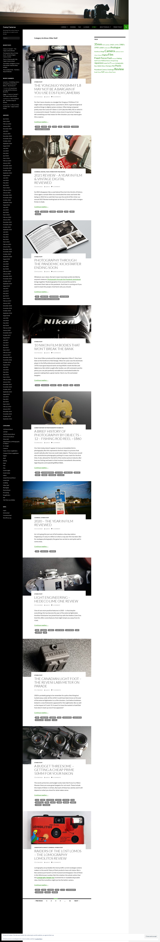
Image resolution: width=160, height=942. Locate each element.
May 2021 (5, 237)
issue (54, 126)
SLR (71, 385)
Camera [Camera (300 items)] (110, 51)
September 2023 (7, 173)
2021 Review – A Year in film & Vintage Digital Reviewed (58, 179)
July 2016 (5, 367)
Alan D (47, 97)
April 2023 (6, 185)
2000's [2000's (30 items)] (102, 48)
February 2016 (7, 379)
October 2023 (7, 170)
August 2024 (6, 146)
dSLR (4, 458)
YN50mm (66, 126)
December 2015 (7, 384)
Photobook (64, 296)
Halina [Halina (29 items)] (103, 60)
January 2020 (6, 274)
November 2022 (7, 197)
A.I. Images (86, 27)
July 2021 (5, 232)
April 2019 (6, 296)
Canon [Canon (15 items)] (122, 51)
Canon (44, 126)
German (43, 630)
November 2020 (7, 251)
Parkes (44, 475)
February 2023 (7, 190)
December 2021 (7, 222)
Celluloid (59, 472)
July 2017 (5, 340)
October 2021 (7, 227)
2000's (37, 889)
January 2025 (6, 133)
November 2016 (7, 360)
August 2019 (6, 286)
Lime (77, 630)
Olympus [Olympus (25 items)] (109, 66)
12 (70, 901)
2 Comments (57, 777)
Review (38, 214)
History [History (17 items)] (108, 60)
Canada (52, 717)
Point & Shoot (6, 490)
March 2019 (6, 298)
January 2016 (6, 382)
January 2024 (6, 163)
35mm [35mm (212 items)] (98, 44)
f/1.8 (73, 800)
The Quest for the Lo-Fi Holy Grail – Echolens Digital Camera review (10, 55)
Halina (5, 475)
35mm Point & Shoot (41, 847)
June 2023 (6, 180)
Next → (77, 901)
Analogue (44, 211)
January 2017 (6, 355)
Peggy (4, 94)
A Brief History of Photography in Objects (48, 428)
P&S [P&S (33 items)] (113, 66)
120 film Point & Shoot (9, 434)
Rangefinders (6, 495)
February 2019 (7, 301)
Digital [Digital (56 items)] (105, 55)
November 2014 (7, 414)
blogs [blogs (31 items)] (102, 51)
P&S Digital (61, 172)
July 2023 (5, 178)
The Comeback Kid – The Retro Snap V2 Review (11, 100)
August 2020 (6, 259)
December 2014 (7, 411)
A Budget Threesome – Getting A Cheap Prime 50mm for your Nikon (54, 770)
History (77, 472)
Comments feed (7, 515)
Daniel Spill (68, 472)
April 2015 (6, 401)
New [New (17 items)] (95, 66)
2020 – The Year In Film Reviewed (53, 523)
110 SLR (5, 432)
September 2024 (7, 143)
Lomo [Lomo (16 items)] (113, 63)
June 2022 (6, 210)
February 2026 (7, 124)
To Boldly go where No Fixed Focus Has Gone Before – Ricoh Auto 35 (11, 83)
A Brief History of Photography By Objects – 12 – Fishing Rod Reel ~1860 (57, 435)
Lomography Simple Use (45, 877)
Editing (5, 460)
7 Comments (57, 690)
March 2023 (6, 188)
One (45, 632)
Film (79, 27)
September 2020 (7, 256)
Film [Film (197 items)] (110, 54)
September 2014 (7, 419)
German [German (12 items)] (114, 58)
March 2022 (6, 215)
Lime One (38, 632)
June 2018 (6, 320)
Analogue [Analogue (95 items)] (115, 47)
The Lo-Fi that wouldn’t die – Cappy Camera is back (11, 106)
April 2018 (6, 325)
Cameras (63, 27)
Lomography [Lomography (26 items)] (119, 63)
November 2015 (7, 387)
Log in (4, 510)
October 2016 (7, 362)
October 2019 (7, 281)
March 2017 (6, 350)
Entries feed (6, 513)
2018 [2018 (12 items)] (106, 47)
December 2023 (7, 165)
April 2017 (6, 347)
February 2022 (7, 217)
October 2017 (7, 335)
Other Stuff (38, 82)
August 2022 (6, 205)
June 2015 (6, 396)
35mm (37, 385)
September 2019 (7, 283)
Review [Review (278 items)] (119, 69)
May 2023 (5, 183)
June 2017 (6, 342)
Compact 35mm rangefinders (11, 453)
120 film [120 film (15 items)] (107, 45)
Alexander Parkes (47, 472)
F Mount (66, 800)
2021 (37, 211)
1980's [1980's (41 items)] (122, 45)
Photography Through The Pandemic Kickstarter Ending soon (57, 264)
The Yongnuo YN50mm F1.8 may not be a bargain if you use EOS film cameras (57, 89)
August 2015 (6, 394)
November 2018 (7, 308)
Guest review (6, 473)
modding (73, 27)
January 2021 (6, 247)
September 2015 (7, 392)
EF (49, 126)
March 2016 (6, 377)
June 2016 (6, 369)
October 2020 (7, 254)
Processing (6, 492)
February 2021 (7, 244)
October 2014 (7, 416)
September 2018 (7, 313)
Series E (73, 802)
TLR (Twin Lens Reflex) (9, 500)
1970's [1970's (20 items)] (117, 45)
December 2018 (7, 306)
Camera (52, 211)
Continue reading (41, 122)
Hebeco (51, 630)
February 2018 (7, 328)
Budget (53, 385)
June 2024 (6, 151)
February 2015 (7, 406)
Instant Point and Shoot (9, 478)
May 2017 (5, 345)
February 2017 (7, 352)
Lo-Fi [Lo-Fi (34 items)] (109, 63)
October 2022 (7, 200)
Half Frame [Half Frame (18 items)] (97, 60)
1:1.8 (37, 800)
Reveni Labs (39, 720)
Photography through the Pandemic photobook (64, 279)
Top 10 (77, 385)
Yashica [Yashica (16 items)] (107, 72)
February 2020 (7, 271)
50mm (37, 126)
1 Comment (56, 186)
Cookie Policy (38, 939)
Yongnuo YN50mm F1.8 (42, 129)
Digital (43, 172)
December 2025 (7, 128)
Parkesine (52, 475)
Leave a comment (58, 271)
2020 (37, 551)
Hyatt (38, 475)
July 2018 (5, 318)
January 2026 (6, 126)
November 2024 (7, 138)
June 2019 (6, 291)
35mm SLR (6, 439)
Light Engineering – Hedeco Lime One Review (56, 599)
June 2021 (6, 234)
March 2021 (6, 242)
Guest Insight (6, 470)
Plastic (48, 892)
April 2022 (6, 212)
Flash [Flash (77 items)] (109, 58)
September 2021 (7, 229)
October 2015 (7, 389)
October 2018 (7, 310)
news (72, 211)
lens (60, 126)
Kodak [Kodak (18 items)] (105, 63)
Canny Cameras (9, 27)
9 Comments (57, 353)
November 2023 (7, 168)
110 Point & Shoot (8, 429)
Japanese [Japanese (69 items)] (98, 63)
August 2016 (6, 365)
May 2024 (5, 153)
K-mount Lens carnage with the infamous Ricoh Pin (10, 90)
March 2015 (6, 404)
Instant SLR (6, 480)
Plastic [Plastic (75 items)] (118, 65)
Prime (59, 802)
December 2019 (7, 276)
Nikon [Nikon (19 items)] (103, 66)
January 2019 (6, 303)
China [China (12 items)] (95, 55)
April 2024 (6, 156)
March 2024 (6, 158)
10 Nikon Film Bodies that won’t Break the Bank (57, 347)
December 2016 (7, 357)
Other (94, 27)
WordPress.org (7, 518)
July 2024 (5, 148)
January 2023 (6, 192)
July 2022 (5, 207)
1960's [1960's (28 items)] (112, 45)
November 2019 (7, 278)
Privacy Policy (117, 27)
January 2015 (6, 409)
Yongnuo (75, 126)
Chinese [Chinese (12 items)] (100, 55)
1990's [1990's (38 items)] (96, 48)
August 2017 (6, 337)
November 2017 (7, 333)
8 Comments (57, 97)
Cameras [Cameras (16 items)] (117, 51)
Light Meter (59, 630)
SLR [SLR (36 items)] (102, 72)
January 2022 (6, 219)
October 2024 (7, 141)
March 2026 (6, 121)
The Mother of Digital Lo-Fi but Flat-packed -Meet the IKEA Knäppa (11, 65)
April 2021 (6, 239)
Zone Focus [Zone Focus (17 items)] (112, 72)
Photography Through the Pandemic (47, 299)
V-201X (55, 720)
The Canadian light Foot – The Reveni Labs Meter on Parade (57, 682)
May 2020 (5, 266)
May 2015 (5, 399)
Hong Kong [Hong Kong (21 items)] (114, 60)
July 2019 (5, 288)
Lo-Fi (62, 889)
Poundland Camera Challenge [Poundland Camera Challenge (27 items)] (104, 69)
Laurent (5, 82)
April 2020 (6, 269)
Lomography (71, 889)
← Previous (38, 901)
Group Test (39, 802)
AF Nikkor (50, 800)
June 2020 (6, 264)
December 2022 (7, 195)
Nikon (66, 385)
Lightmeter (69, 630)
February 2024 (7, 160)
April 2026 (6, 119)
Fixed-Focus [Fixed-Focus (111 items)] (100, 58)
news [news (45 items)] (99, 66)
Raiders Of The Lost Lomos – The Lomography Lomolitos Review (57, 854)
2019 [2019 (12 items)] (109, 47)
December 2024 (7, 136)
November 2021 (7, 224)
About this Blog (104, 27)
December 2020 (7, 249)
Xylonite (61, 475)
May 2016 (5, 372)
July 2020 (5, 261)
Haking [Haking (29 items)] (119, 58)
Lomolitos (39, 892)
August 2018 (6, 315)
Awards (52, 551)
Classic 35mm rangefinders (10, 451)
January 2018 (6, 330)
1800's (37, 472)
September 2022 (7, 202)
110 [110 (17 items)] (103, 45)
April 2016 (6, 374)
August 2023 (6, 175)
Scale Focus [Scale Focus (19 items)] (97, 72)
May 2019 (5, 293)
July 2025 (5, 131)
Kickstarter (54, 296)
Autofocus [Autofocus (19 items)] (97, 51)
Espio (4, 463)
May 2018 (5, 323)
